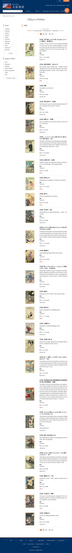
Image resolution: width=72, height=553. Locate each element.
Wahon (28, 11)
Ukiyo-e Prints (36, 19)
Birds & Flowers (8, 68)
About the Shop (49, 5)
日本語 (60, 0)
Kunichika (7, 39)
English (66, 0)
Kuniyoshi (7, 31)
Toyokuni (7, 33)
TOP (11, 540)
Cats (6, 74)
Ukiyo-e (37, 11)
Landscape (7, 64)
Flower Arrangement (10, 70)
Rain (6, 62)
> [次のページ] (52, 34)
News (54, 5)
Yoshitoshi (7, 29)
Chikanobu (7, 41)
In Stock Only (55, 30)
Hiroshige (7, 43)
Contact (67, 5)
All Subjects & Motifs (10, 78)
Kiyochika (7, 49)
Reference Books (54, 11)
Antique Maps (45, 11)
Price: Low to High (38, 30)
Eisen (6, 45)
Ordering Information (61, 5)
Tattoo (6, 72)
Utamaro (7, 35)
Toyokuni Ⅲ (7, 47)
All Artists (11, 53)
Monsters (7, 66)
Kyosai (6, 37)
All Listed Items (64, 11)
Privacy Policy (36, 546)
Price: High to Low (47, 30)
